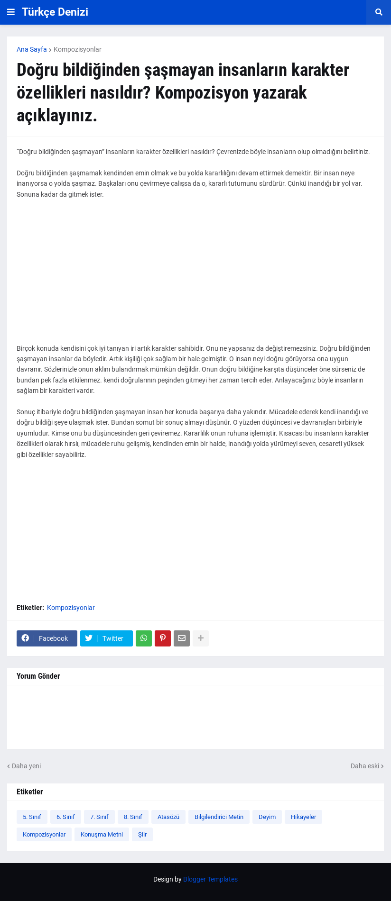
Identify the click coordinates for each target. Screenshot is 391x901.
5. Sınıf (32, 816)
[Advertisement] (195, 276)
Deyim (267, 816)
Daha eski (365, 766)
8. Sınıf (133, 816)
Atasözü (168, 816)
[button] (11, 12)
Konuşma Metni (102, 834)
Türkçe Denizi (55, 12)
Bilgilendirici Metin (219, 816)
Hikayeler (303, 816)
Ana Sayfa (32, 49)
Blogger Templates (210, 879)
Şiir (142, 834)
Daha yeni (26, 766)
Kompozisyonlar (78, 49)
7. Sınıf (99, 816)
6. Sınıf (65, 816)
